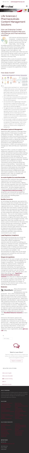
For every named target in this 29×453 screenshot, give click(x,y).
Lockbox (3, 417)
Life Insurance (18, 408)
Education (3, 428)
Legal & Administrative (20, 425)
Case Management (5, 410)
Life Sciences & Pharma (20, 426)
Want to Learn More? (18, 352)
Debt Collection (18, 404)
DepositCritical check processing (12, 190)
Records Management (20, 411)
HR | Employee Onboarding (21, 406)
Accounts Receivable (9, 375)
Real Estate (17, 428)
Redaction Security (8, 384)
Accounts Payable (8, 373)
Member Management (6, 418)
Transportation (18, 434)
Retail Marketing (19, 414)
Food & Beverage (5, 433)
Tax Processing (18, 418)
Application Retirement (6, 403)
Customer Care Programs (7, 415)
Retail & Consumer (19, 430)
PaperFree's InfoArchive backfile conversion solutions (11, 275)
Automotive (4, 423)
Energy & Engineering (6, 429)
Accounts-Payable (5, 404)
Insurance (17, 423)
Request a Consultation (18, 360)
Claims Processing (5, 414)
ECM (5, 381)
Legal (16, 407)
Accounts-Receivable (6, 406)
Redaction (17, 412)
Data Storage (18, 403)
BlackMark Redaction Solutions (13, 312)
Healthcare (3, 436)
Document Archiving (9, 378)
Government (4, 434)
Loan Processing (19, 410)
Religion (17, 429)
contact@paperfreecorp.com (18, 1)
